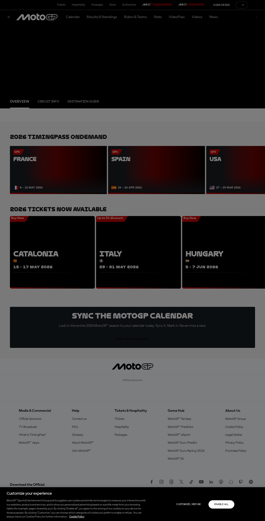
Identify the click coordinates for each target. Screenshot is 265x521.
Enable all (221, 504)
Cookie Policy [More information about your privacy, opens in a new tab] (76, 516)
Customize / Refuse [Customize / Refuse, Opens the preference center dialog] (188, 504)
